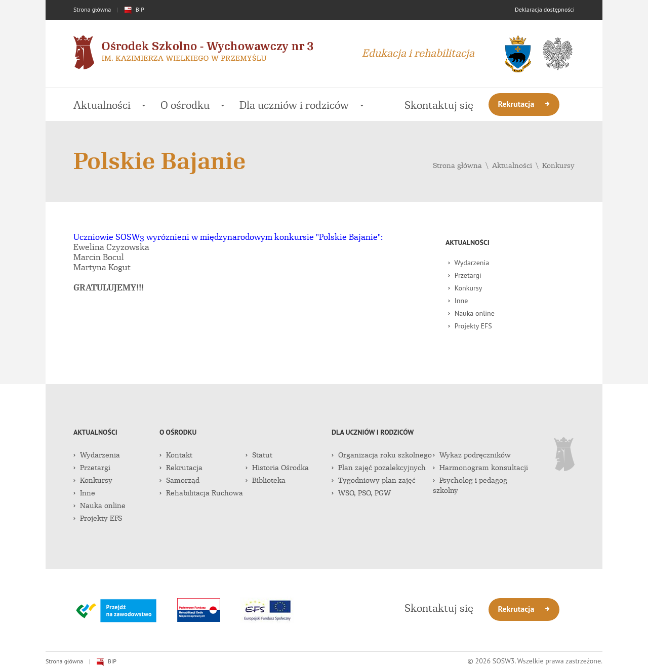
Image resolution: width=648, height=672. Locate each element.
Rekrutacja (524, 104)
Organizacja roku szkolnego (382, 454)
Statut (259, 454)
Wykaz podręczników (472, 454)
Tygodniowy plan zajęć (374, 480)
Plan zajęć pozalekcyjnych (379, 467)
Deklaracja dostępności (545, 9)
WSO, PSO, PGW (361, 492)
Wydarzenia (468, 262)
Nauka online (471, 313)
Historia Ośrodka (277, 467)
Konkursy (558, 165)
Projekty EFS (470, 325)
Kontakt (175, 454)
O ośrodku (192, 105)
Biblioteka (266, 480)
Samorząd (179, 480)
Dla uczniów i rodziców (301, 105)
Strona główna (92, 9)
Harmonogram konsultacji (480, 467)
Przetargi (464, 275)
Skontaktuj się (438, 105)
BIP (134, 9)
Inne (458, 300)
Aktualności (109, 105)
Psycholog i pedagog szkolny (470, 485)
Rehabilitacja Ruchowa (201, 492)
